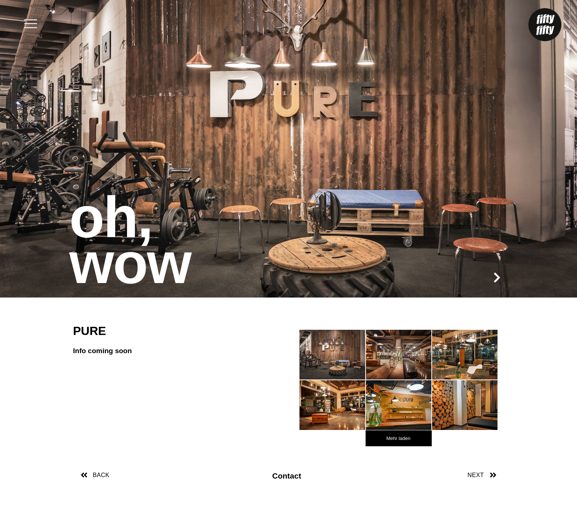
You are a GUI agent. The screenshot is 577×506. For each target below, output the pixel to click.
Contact (286, 476)
